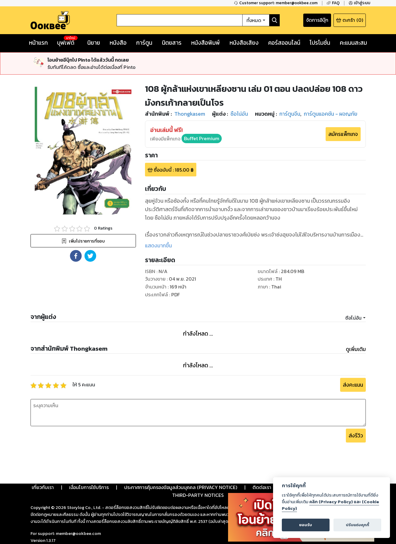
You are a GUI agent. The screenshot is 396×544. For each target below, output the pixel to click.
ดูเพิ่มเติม (356, 349)
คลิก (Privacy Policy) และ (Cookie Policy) (330, 505)
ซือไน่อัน (353, 317)
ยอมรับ (305, 525)
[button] (76, 256)
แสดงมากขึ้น (158, 245)
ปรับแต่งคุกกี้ (357, 525)
